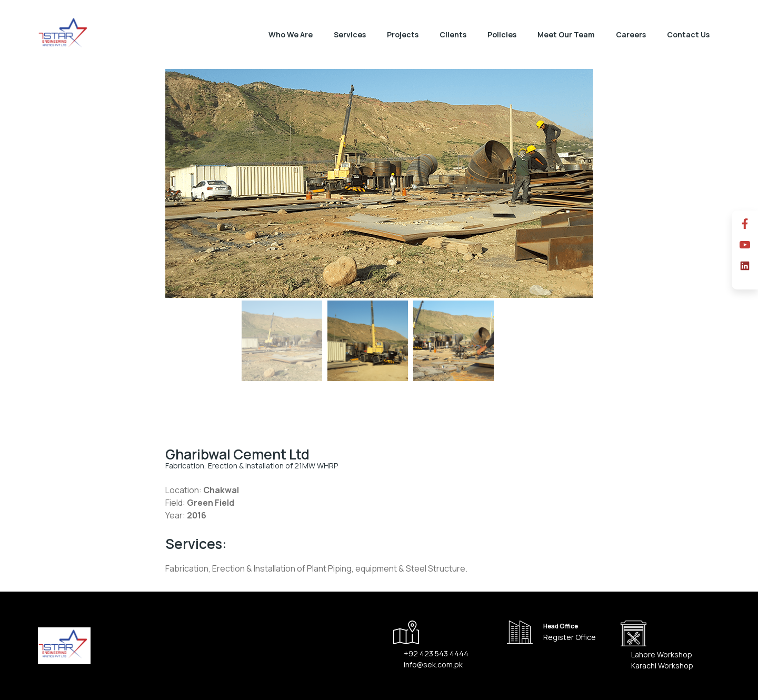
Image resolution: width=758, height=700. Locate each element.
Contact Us (688, 34)
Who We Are (290, 34)
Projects (402, 34)
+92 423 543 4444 (436, 653)
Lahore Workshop (661, 654)
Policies (501, 34)
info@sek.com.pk (433, 664)
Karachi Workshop (662, 666)
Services (350, 34)
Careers (631, 34)
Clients (453, 34)
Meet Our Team (566, 34)
